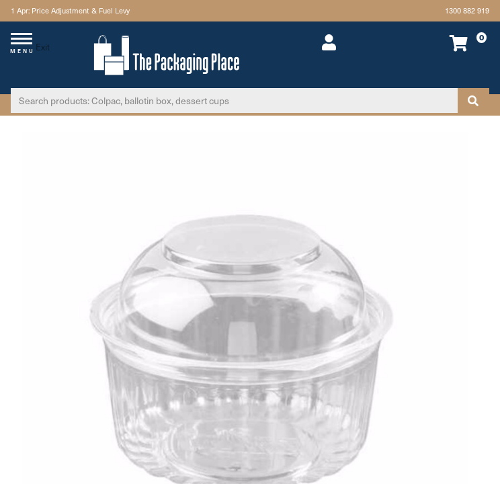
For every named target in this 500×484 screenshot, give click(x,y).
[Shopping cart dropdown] (444, 43)
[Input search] (234, 100)
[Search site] (473, 100)
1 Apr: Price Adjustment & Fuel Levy (70, 10)
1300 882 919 (467, 10)
